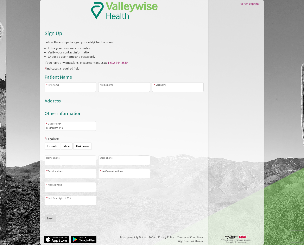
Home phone (53, 157)
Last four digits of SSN (59, 198)
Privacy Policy (166, 237)
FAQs (152, 237)
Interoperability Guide (133, 237)
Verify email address (112, 171)
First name (53, 84)
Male (66, 146)
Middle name (106, 84)
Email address (55, 171)
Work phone (106, 157)
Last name (160, 84)
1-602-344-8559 (118, 62)
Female (52, 146)
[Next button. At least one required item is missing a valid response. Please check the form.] (50, 218)
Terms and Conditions (190, 237)
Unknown (82, 146)
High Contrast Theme (190, 241)
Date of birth (54, 123)
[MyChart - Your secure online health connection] (124, 10)
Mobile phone (55, 184)
